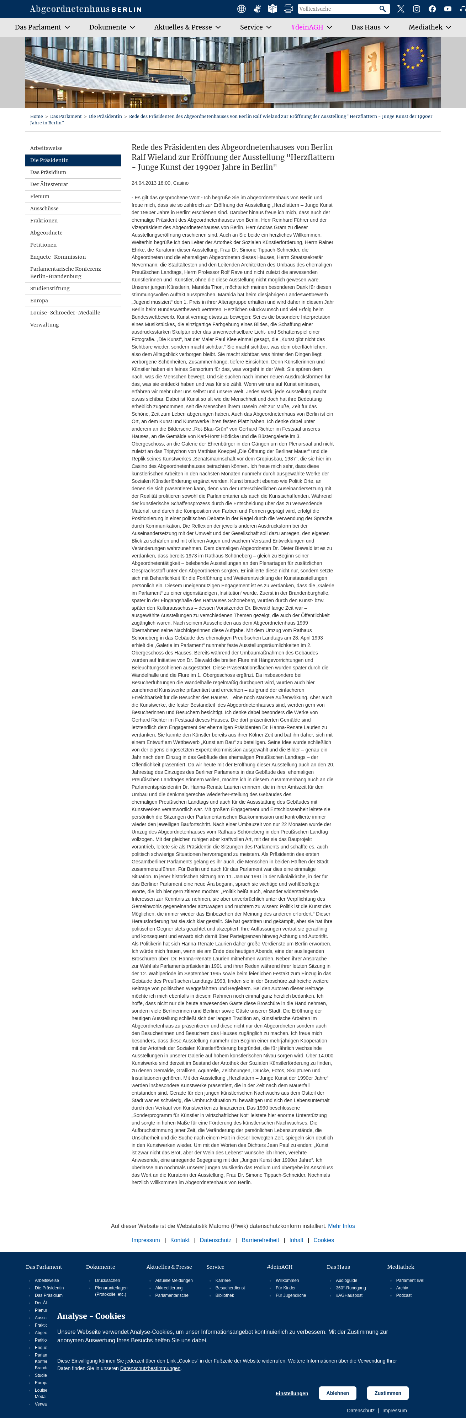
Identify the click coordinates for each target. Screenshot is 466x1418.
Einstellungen (292, 1393)
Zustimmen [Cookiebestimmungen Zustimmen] (388, 1393)
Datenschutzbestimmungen (150, 1368)
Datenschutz (361, 1410)
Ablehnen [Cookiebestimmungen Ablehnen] (338, 1393)
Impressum (394, 1410)
